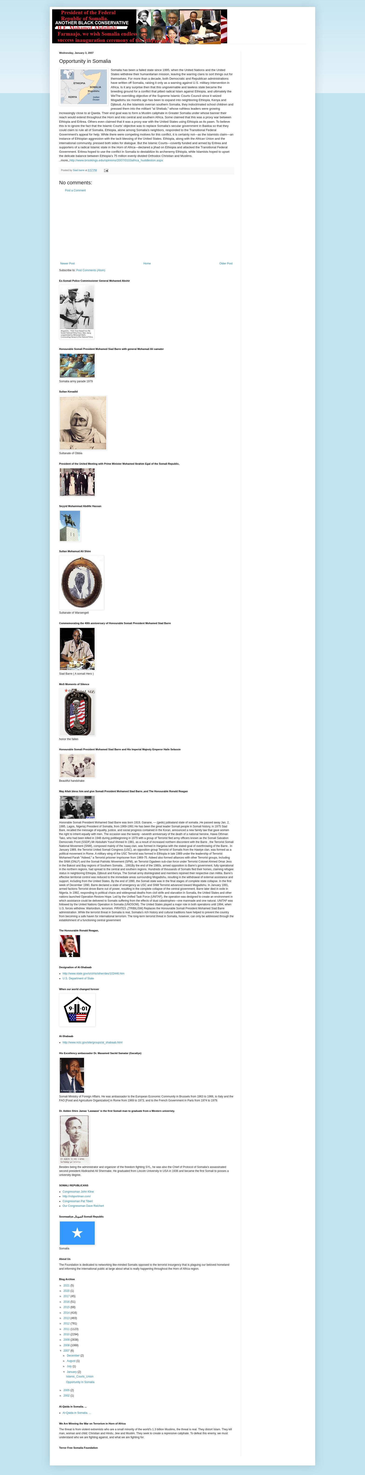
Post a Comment (75, 190)
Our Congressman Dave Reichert (83, 1206)
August (71, 1361)
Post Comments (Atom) (90, 270)
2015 (67, 1307)
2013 (67, 1318)
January (72, 1372)
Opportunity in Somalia (80, 1382)
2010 (67, 1334)
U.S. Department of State (78, 978)
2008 (67, 1345)
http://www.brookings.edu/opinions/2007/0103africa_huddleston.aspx (116, 160)
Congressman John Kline (78, 1191)
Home (147, 263)
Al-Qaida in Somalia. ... (77, 1412)
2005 (67, 1390)
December (74, 1355)
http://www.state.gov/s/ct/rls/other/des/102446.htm (93, 973)
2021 (67, 1285)
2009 (67, 1339)
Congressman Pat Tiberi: (78, 1201)
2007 (67, 1350)
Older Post (226, 263)
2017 (67, 1296)
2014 (67, 1312)
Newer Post (67, 263)
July (70, 1366)
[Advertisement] (146, 227)
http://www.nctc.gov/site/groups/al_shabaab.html (92, 1042)
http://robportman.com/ (77, 1196)
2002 (67, 1395)
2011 (67, 1329)
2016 (67, 1301)
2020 (67, 1290)
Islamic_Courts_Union (79, 1376)
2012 (67, 1323)
